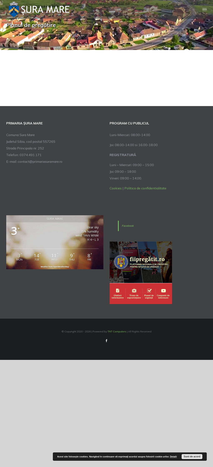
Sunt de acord (192, 456)
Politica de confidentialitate (145, 188)
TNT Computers (117, 331)
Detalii (173, 456)
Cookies (116, 188)
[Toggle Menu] (205, 9)
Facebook (128, 225)
